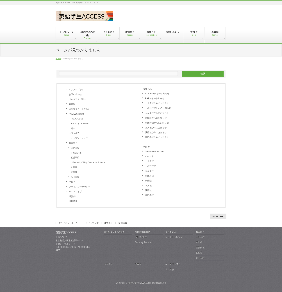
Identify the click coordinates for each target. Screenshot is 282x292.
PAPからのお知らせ (154, 98)
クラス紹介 (74, 133)
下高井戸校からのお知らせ (158, 108)
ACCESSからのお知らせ (157, 93)
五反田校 (75, 157)
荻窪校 (74, 172)
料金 (73, 128)
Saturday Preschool (80, 123)
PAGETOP (218, 216)
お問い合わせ (75, 94)
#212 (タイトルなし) (79, 109)
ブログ (72, 182)
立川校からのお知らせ (156, 127)
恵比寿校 (149, 176)
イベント (149, 156)
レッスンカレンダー (80, 138)
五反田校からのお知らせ (157, 113)
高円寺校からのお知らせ (157, 137)
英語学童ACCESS (137, 283)
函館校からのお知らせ (156, 118)
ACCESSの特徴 (76, 114)
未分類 (148, 180)
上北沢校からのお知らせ (157, 103)
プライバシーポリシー (79, 186)
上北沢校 (75, 148)
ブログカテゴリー (77, 99)
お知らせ (147, 89)
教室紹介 (73, 143)
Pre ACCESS (77, 118)
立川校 (74, 167)
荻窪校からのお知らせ (156, 132)
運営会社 (73, 196)
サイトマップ (75, 191)
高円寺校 (75, 177)
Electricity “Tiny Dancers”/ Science (88, 162)
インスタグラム (76, 89)
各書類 (72, 104)
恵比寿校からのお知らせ (157, 122)
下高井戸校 (76, 152)
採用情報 (73, 201)
